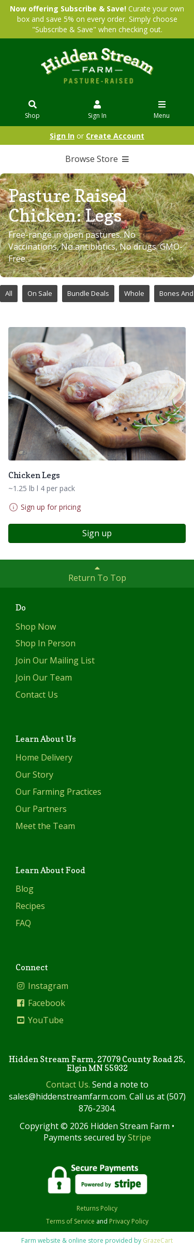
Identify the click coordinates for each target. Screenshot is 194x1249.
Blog (25, 888)
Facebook (40, 1003)
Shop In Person (46, 643)
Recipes (30, 906)
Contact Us (37, 694)
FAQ (23, 923)
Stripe (139, 1137)
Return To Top (97, 573)
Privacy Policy (128, 1221)
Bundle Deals (88, 293)
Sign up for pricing (51, 507)
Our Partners (41, 808)
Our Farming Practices (58, 791)
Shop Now (36, 626)
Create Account (115, 136)
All (8, 293)
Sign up (97, 533)
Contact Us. (68, 1084)
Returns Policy (97, 1208)
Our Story (34, 774)
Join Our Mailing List (55, 660)
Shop (32, 110)
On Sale (39, 293)
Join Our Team (44, 677)
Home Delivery (44, 757)
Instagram (42, 986)
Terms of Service (70, 1221)
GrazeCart (158, 1240)
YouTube (40, 1020)
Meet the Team (45, 826)
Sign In (97, 110)
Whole (134, 293)
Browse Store (97, 159)
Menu (161, 110)
